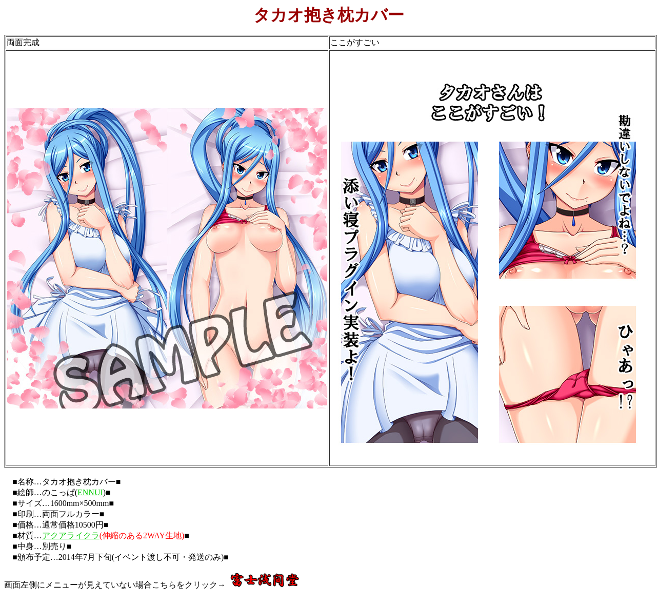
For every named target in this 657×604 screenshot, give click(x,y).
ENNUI (90, 492)
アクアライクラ (70, 535)
